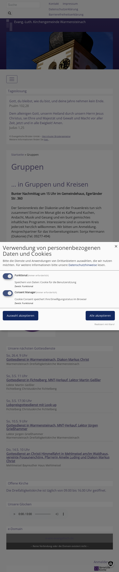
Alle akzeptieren (100, 315)
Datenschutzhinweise (82, 265)
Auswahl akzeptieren (20, 315)
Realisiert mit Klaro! (105, 324)
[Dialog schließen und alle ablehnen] (116, 244)
